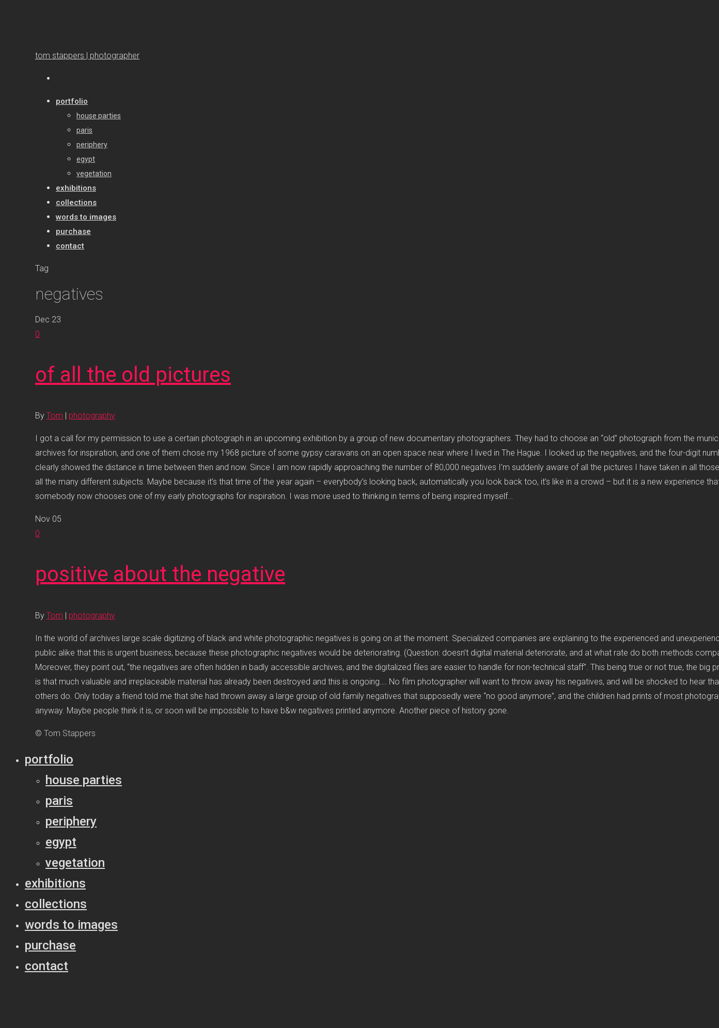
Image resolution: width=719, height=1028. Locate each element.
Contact (46, 966)
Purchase (50, 945)
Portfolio (49, 759)
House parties (83, 780)
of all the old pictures (133, 375)
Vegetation (75, 862)
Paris (59, 800)
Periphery (71, 821)
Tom (54, 415)
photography (92, 415)
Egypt (60, 842)
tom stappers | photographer (87, 55)
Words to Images (71, 924)
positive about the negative (160, 574)
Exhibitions (55, 883)
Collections (56, 904)
